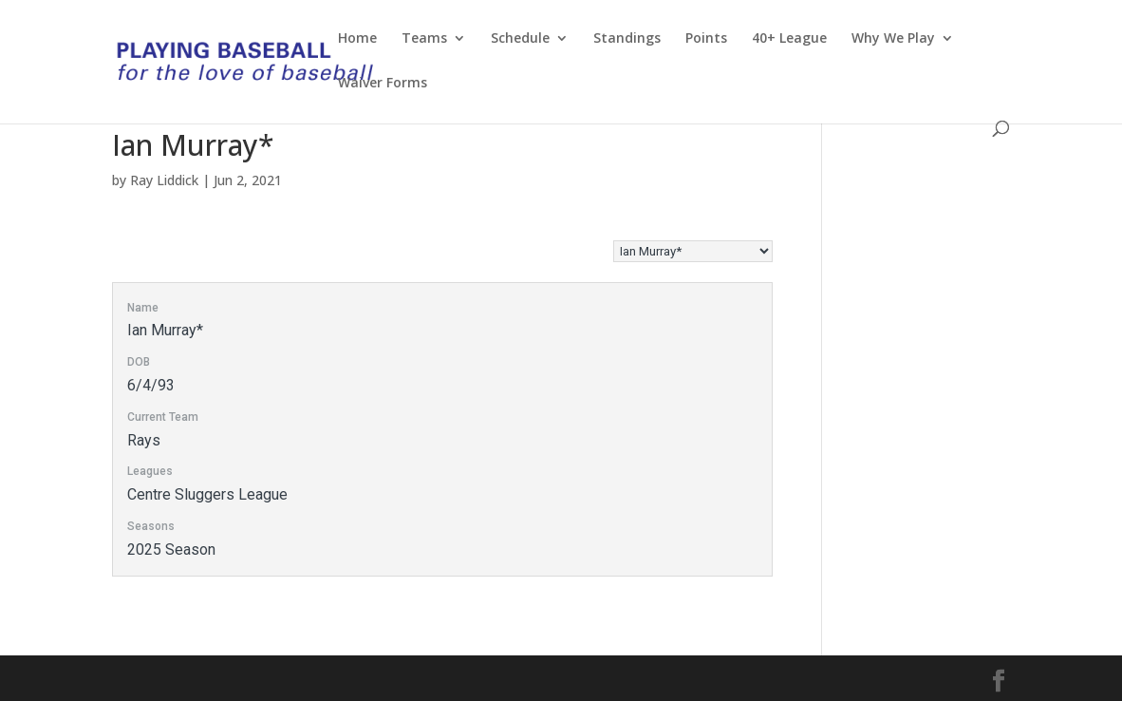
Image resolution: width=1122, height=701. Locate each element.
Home (357, 39)
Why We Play (893, 39)
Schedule (520, 39)
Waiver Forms (382, 83)
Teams (424, 39)
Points (706, 39)
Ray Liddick (164, 180)
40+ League (789, 39)
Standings (627, 39)
